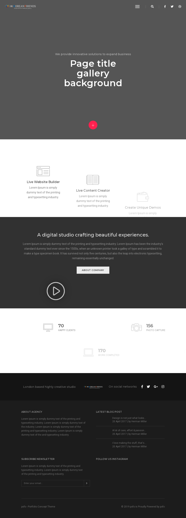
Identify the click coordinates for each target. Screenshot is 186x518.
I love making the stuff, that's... (129, 443)
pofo (162, 506)
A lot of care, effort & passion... (129, 430)
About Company (93, 270)
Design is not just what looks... (129, 418)
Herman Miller (139, 421)
